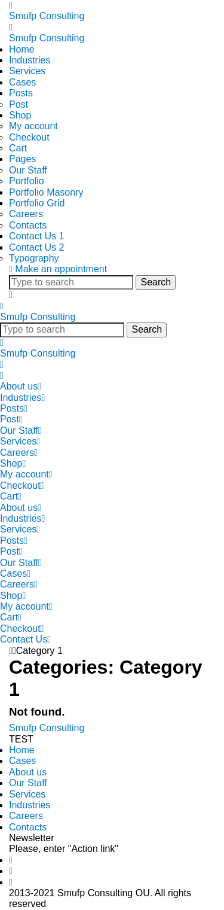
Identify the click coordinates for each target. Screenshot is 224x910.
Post (18, 104)
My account (33, 126)
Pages (22, 159)
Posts (21, 93)
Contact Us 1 (36, 236)
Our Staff (28, 170)
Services (27, 71)
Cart (18, 148)
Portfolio (26, 181)
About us (20, 386)
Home (22, 49)
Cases (22, 82)
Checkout (29, 137)
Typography (34, 258)
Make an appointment (61, 269)
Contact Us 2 (36, 247)
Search (155, 282)
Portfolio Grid (37, 203)
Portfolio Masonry (46, 192)
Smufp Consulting (46, 16)
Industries (29, 60)
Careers (26, 214)
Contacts (28, 225)
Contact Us (25, 639)
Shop (20, 115)
